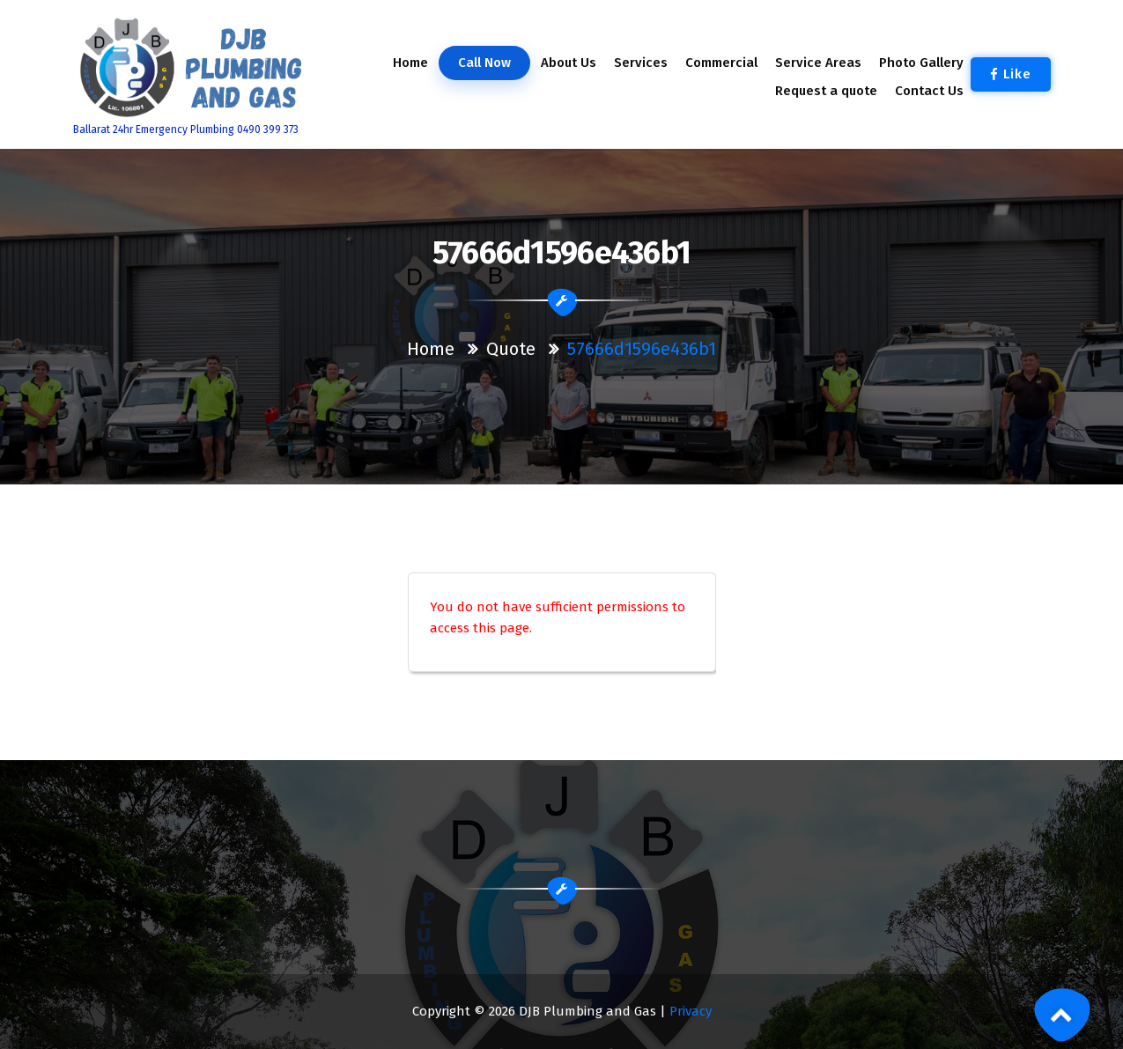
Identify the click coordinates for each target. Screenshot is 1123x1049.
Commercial (721, 62)
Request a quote (826, 90)
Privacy (690, 1011)
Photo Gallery (921, 62)
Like (1010, 74)
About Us (568, 62)
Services (640, 62)
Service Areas (818, 62)
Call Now (483, 63)
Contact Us (929, 90)
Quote (511, 348)
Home (410, 62)
